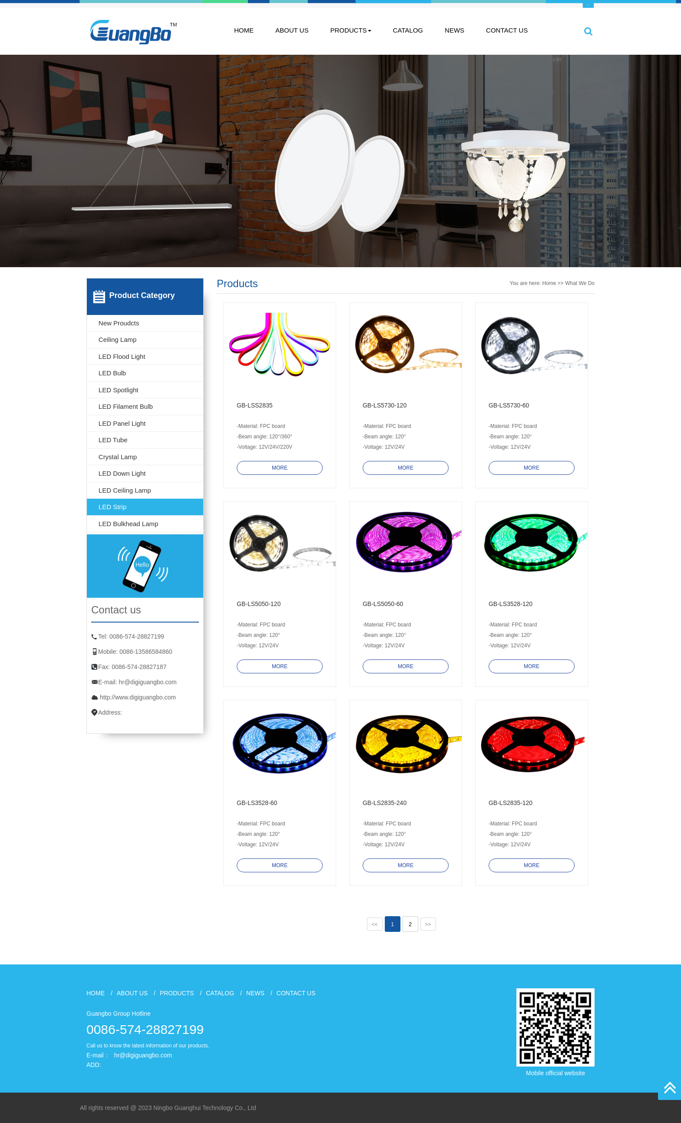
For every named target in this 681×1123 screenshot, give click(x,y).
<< (375, 924)
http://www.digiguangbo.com (138, 697)
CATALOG (408, 30)
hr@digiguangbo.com (147, 682)
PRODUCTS (350, 30)
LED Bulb (112, 373)
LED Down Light (122, 473)
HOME (244, 30)
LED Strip (112, 506)
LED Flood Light (122, 356)
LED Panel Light (122, 423)
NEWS (454, 30)
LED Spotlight (119, 390)
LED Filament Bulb (126, 406)
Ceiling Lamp (118, 339)
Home (549, 283)
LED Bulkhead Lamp (129, 523)
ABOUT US (291, 30)
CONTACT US (507, 30)
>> (428, 924)
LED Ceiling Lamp (125, 490)
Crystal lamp (118, 456)
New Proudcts (119, 323)
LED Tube (113, 440)
